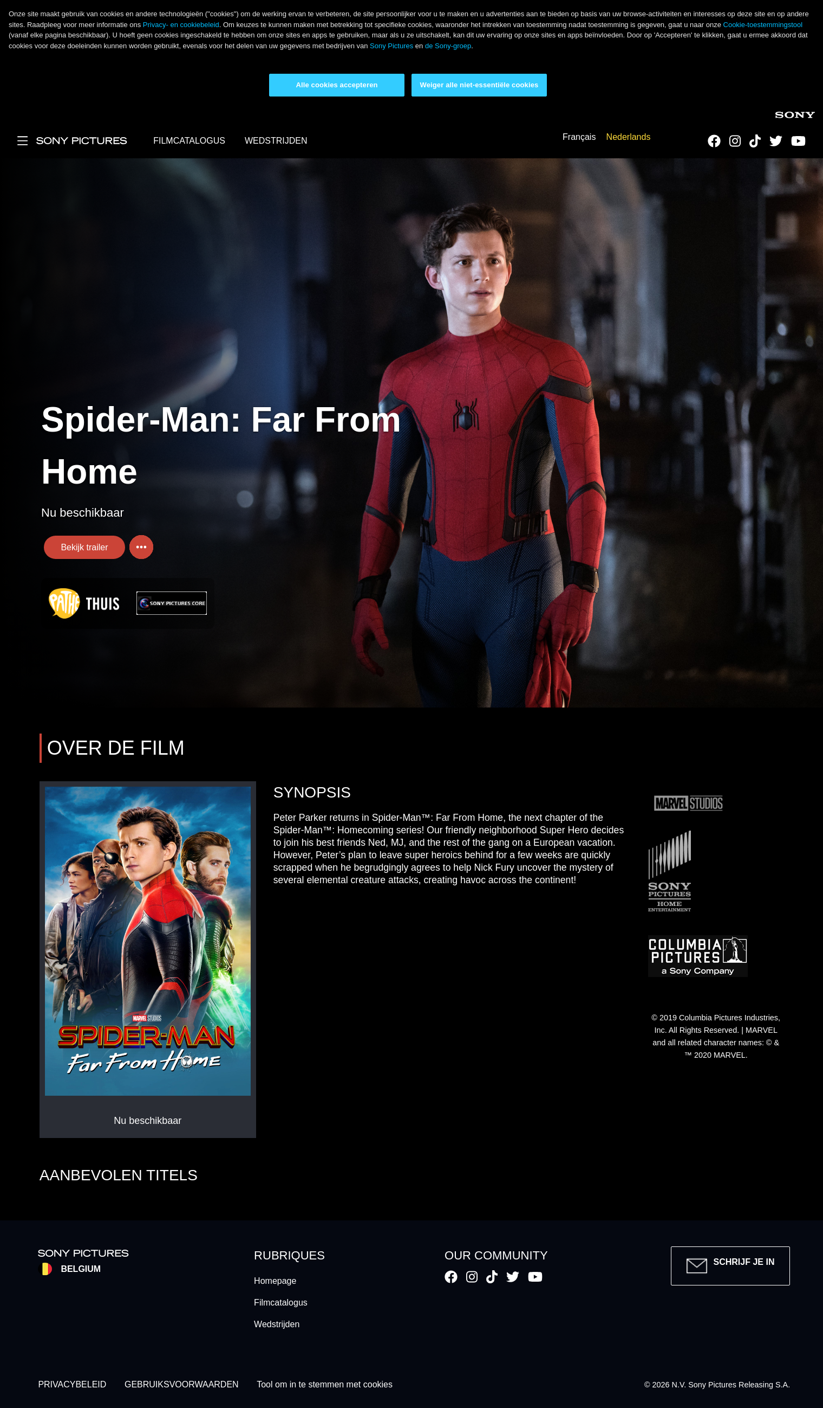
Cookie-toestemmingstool (763, 25)
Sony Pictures (391, 46)
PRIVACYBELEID (72, 1385)
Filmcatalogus (281, 1302)
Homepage (275, 1280)
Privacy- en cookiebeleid (181, 25)
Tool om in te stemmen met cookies (325, 1385)
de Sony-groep (448, 46)
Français (579, 137)
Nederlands (628, 137)
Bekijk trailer (84, 547)
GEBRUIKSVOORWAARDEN (182, 1385)
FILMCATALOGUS (189, 140)
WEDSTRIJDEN (276, 140)
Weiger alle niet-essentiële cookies (479, 85)
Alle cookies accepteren (336, 85)
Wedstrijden (276, 1324)
